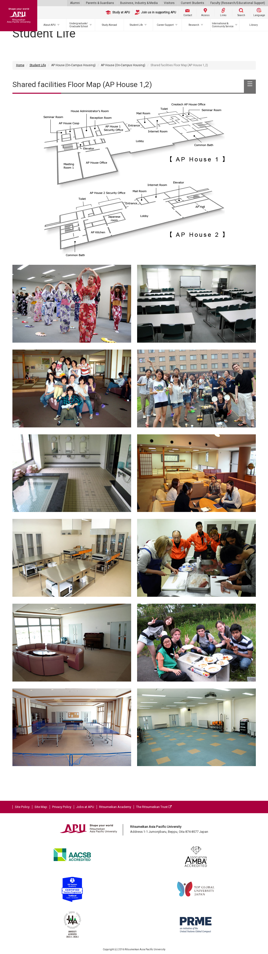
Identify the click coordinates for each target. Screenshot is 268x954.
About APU (49, 25)
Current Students (192, 3)
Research (194, 25)
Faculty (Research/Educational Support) (237, 3)
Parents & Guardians (100, 3)
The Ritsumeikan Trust (154, 807)
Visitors (169, 3)
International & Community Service (222, 25)
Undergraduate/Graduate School (78, 25)
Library (253, 25)
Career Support (165, 25)
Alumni (75, 3)
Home (20, 65)
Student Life (136, 25)
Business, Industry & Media (139, 3)
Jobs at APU (85, 807)
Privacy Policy (61, 807)
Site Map (41, 807)
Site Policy (22, 807)
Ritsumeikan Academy (115, 807)
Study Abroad (109, 25)
